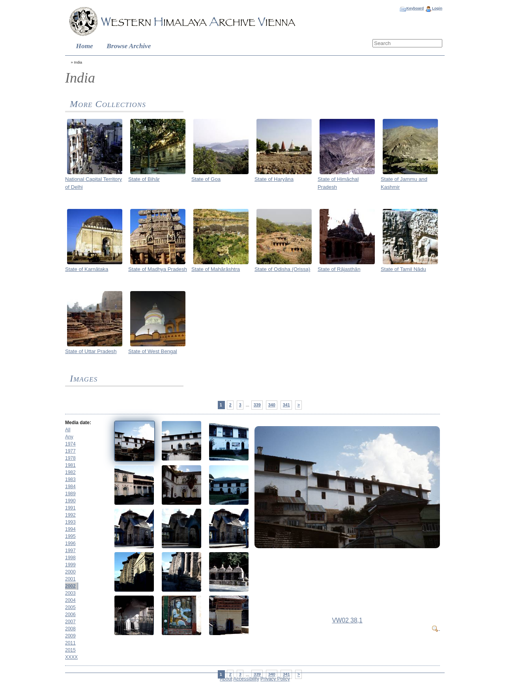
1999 (70, 565)
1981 (70, 465)
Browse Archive (129, 46)
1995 (70, 536)
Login (437, 8)
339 (257, 404)
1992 (70, 515)
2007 (70, 621)
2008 (70, 629)
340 (271, 404)
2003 (70, 593)
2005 (70, 607)
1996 (70, 543)
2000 (70, 572)
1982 (70, 472)
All (67, 429)
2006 (70, 614)
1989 (70, 493)
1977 (70, 451)
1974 (70, 444)
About (226, 679)
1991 (70, 508)
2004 (70, 600)
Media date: (78, 422)
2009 (70, 636)
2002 (70, 586)
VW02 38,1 (347, 620)
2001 (70, 579)
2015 (70, 650)
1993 (70, 522)
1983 (70, 479)
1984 (70, 486)
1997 (70, 550)
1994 (70, 529)
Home (84, 46)
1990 (70, 501)
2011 (70, 643)
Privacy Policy (275, 679)
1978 (70, 458)
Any (69, 437)
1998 (70, 557)
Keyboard (415, 8)
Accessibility (246, 679)
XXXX (71, 657)
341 (286, 404)
